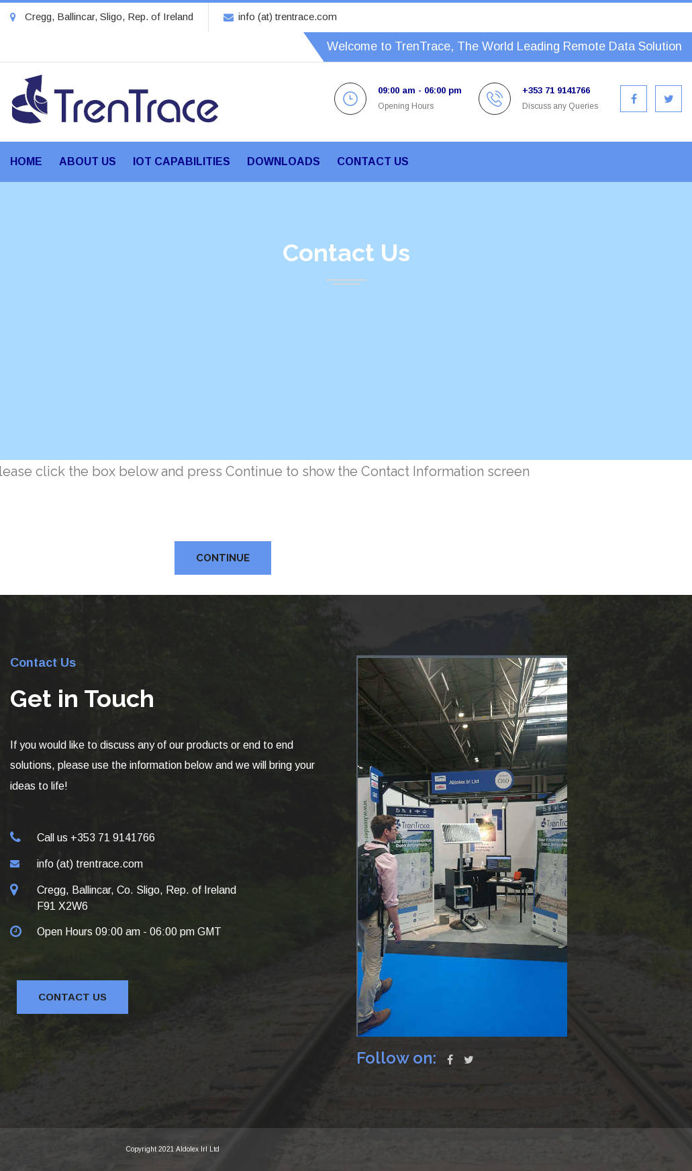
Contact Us (72, 996)
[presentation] (260, 508)
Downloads (283, 161)
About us (87, 161)
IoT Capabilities (181, 161)
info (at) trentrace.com (280, 16)
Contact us (373, 161)
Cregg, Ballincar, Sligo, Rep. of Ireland (101, 16)
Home (26, 161)
